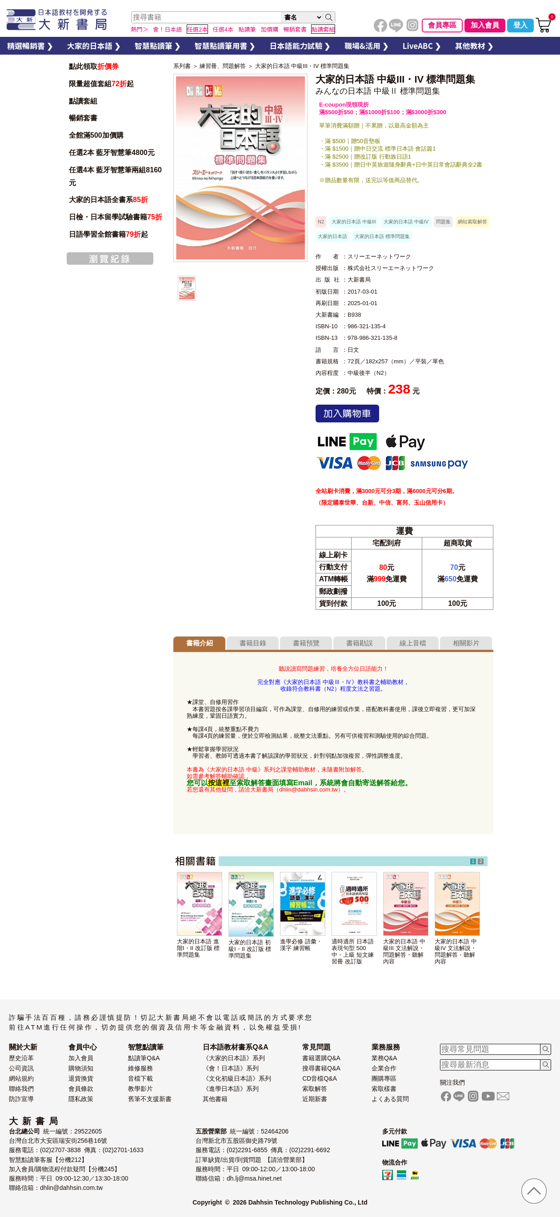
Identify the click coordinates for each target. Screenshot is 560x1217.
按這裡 (218, 783)
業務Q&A (384, 1058)
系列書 (182, 66)
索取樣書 (384, 1088)
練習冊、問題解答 (223, 66)
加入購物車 (347, 413)
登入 (520, 25)
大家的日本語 (332, 236)
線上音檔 (413, 643)
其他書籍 (215, 1098)
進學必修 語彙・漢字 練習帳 (301, 944)
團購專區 (384, 1078)
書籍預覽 (306, 643)
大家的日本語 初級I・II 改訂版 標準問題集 (249, 949)
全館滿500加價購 (97, 135)
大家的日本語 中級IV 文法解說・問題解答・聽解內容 (456, 951)
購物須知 (80, 1068)
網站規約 (21, 1078)
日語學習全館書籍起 (108, 234)
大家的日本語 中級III (354, 221)
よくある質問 (390, 1098)
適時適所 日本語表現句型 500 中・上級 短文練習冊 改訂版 (353, 951)
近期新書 (314, 1098)
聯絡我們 (21, 1088)
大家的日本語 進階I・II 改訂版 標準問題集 (198, 948)
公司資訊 (21, 1068)
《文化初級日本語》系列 (237, 1078)
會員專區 (442, 25)
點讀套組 (83, 101)
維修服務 (140, 1068)
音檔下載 (140, 1078)
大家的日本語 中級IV (406, 221)
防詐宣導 (21, 1098)
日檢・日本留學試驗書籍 (115, 217)
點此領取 (94, 66)
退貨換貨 (80, 1078)
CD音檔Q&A (319, 1078)
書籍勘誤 (359, 643)
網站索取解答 (472, 221)
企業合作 (384, 1068)
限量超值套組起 (101, 83)
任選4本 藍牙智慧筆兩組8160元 (115, 176)
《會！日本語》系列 (231, 1068)
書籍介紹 (199, 643)
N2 (321, 221)
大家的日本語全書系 (108, 199)
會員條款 (80, 1088)
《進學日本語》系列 (231, 1088)
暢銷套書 (83, 118)
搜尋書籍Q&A (321, 1068)
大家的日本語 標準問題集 (382, 236)
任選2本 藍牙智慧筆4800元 (112, 152)
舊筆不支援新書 (150, 1098)
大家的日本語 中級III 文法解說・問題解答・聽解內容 (404, 951)
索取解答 (314, 1088)
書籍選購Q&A (321, 1058)
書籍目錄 (253, 643)
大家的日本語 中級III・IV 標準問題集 (302, 66)
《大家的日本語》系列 (234, 1058)
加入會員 (485, 25)
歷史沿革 (21, 1058)
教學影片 (140, 1088)
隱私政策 (80, 1098)
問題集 (443, 221)
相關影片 (466, 643)
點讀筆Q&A (144, 1058)
